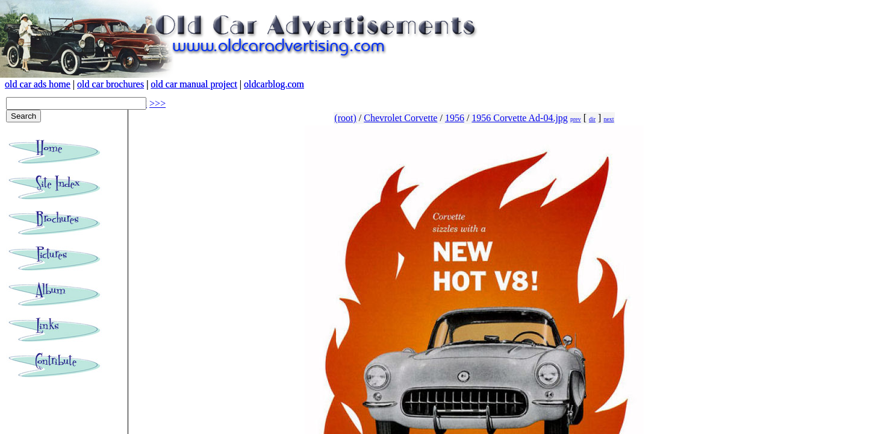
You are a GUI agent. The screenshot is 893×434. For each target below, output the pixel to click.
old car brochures (110, 84)
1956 (454, 118)
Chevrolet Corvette (400, 118)
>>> (157, 103)
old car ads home (37, 84)
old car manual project (194, 84)
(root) (345, 118)
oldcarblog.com (274, 84)
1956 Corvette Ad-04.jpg (519, 118)
